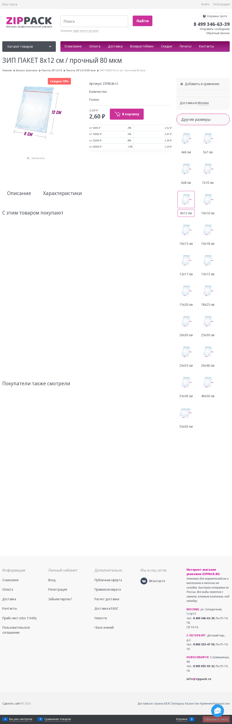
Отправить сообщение (215, 29)
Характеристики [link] (62, 192)
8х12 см (186, 213)
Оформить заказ (216, 719)
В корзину (130, 114)
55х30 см (186, 426)
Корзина (181, 719)
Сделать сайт (11, 703)
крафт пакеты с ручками (86, 30)
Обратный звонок (218, 33)
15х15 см (207, 274)
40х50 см (207, 396)
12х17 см (186, 274)
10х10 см (207, 213)
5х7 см (208, 152)
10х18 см (207, 243)
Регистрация (221, 4)
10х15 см (186, 243)
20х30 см (186, 335)
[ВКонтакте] (143, 581)
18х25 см (207, 304)
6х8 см (186, 182)
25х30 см (207, 335)
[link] (203, 103)
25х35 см (186, 365)
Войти (205, 4)
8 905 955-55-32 (203, 666)
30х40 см (207, 365)
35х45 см (186, 396)
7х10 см (207, 182)
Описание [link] (19, 192)
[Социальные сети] (217, 710)
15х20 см (186, 304)
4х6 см (186, 152)
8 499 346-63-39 (203, 618)
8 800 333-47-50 (203, 644)
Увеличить (38, 158)
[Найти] (142, 21)
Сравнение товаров (57, 719)
